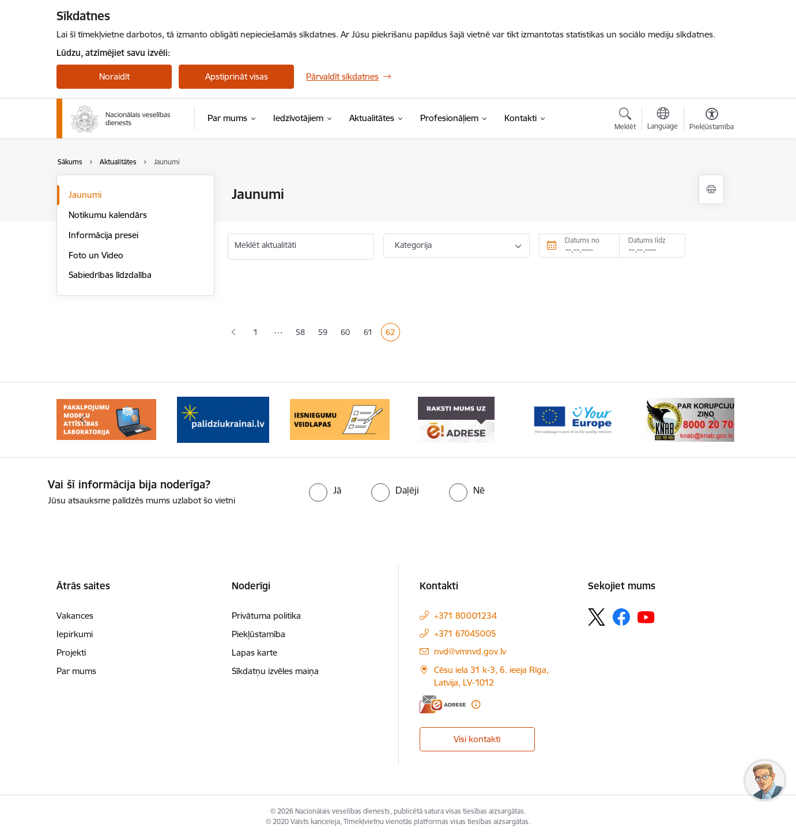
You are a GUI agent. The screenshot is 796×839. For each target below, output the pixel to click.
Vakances (74, 615)
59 (325, 333)
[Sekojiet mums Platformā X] (596, 617)
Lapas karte (254, 652)
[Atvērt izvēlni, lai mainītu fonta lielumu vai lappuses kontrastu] (712, 120)
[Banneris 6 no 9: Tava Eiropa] (573, 418)
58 (302, 333)
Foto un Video (96, 255)
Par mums (76, 670)
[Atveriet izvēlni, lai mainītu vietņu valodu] (663, 120)
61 (370, 333)
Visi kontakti (477, 738)
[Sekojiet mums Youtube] (646, 616)
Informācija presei (103, 234)
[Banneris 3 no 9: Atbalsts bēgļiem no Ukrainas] (223, 418)
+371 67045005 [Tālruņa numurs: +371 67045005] (465, 633)
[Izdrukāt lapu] (711, 189)
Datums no (582, 240)
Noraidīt (114, 76)
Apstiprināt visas (236, 76)
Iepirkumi (74, 634)
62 (392, 333)
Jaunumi (85, 194)
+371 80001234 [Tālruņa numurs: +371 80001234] (465, 615)
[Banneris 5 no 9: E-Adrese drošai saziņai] (456, 418)
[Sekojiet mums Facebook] (621, 617)
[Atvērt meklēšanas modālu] (625, 120)
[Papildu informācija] (475, 704)
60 (347, 333)
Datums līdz (647, 240)
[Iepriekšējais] (83, 420)
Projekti (71, 652)
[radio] (325, 490)
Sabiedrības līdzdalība (110, 274)
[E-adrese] (443, 704)
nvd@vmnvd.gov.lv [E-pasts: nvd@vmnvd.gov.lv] (470, 651)
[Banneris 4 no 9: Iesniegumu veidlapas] (340, 418)
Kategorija (413, 245)
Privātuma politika (266, 615)
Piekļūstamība (258, 634)
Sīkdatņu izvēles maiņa (275, 670)
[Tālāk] (713, 420)
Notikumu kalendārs (108, 214)
